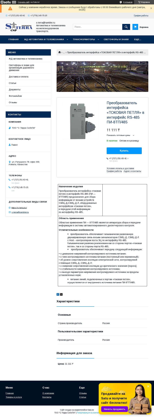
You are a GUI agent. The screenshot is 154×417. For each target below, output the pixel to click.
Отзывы (13, 102)
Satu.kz (91, 410)
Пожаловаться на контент (88, 413)
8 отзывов (127, 2)
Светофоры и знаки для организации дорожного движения (21, 67)
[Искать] (126, 27)
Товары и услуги (14, 397)
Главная (13, 39)
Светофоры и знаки (116, 39)
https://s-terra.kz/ (19, 207)
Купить (124, 150)
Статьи (12, 83)
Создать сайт (24, 2)
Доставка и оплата (18, 76)
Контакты (46, 397)
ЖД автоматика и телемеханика (44, 39)
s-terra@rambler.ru (20, 212)
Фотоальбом (15, 96)
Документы (14, 89)
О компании (48, 393)
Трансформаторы (84, 39)
